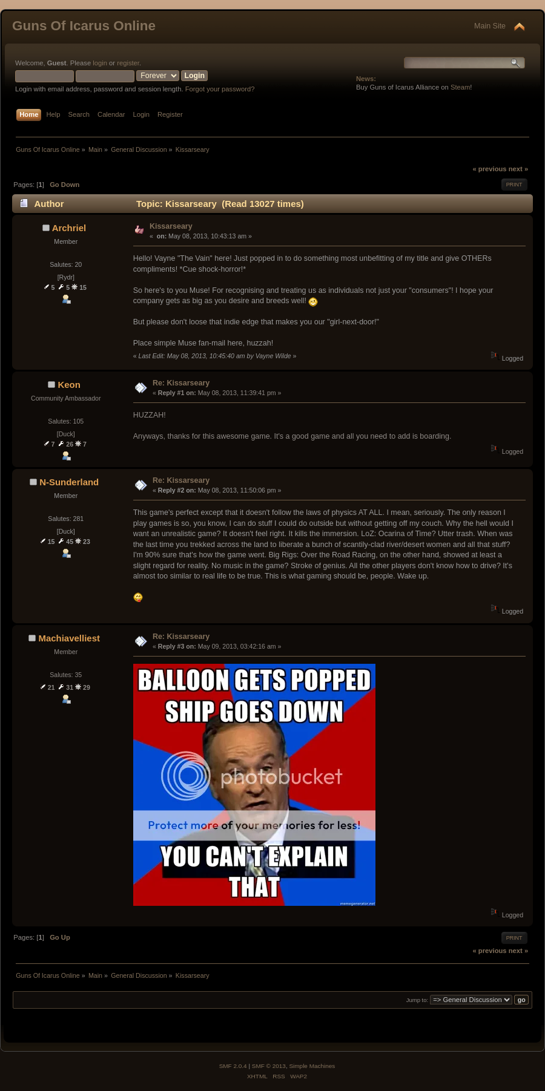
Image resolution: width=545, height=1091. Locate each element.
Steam (460, 87)
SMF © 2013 (269, 1066)
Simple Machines (312, 1066)
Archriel (69, 228)
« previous (489, 168)
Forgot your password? (220, 89)
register (128, 63)
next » (518, 168)
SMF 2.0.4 (233, 1066)
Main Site (490, 26)
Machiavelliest (69, 638)
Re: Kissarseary (181, 383)
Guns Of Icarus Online (84, 25)
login (100, 63)
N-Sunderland (69, 482)
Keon (69, 384)
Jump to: (417, 1000)
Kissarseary (171, 226)
